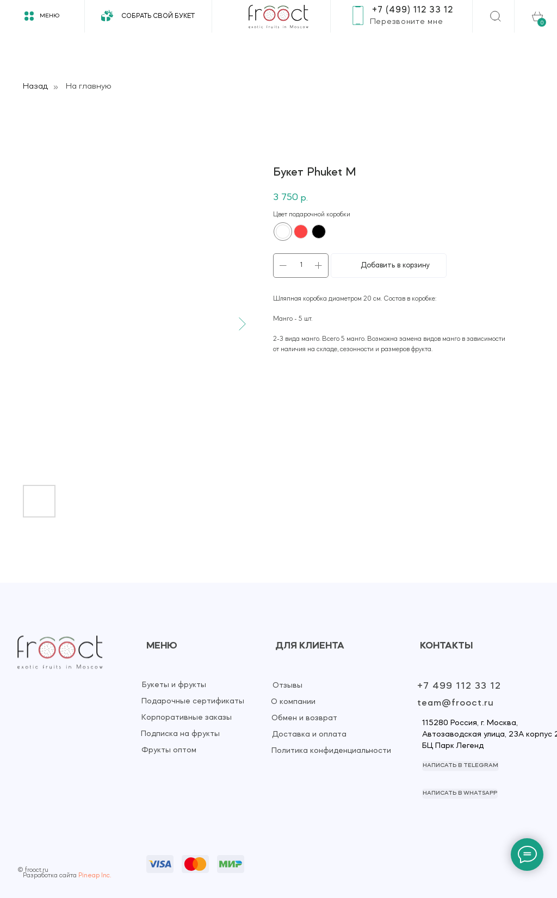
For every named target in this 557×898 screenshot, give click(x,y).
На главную (89, 86)
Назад (35, 86)
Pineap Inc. (94, 875)
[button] (406, 22)
